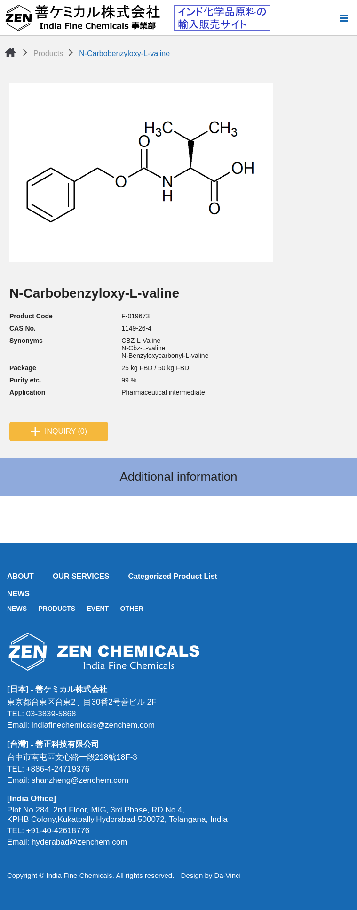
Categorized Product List (172, 576)
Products (48, 53)
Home (10, 52)
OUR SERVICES (81, 576)
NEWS (18, 594)
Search (328, 18)
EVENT (98, 608)
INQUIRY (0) (66, 431)
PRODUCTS (56, 608)
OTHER (131, 608)
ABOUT (20, 576)
